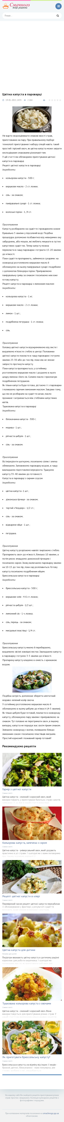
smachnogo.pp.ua (51, 1113)
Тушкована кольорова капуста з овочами (26, 1003)
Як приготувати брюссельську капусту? (26, 1057)
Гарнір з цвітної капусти (16, 789)
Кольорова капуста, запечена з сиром (24, 842)
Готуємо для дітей (9, 954)
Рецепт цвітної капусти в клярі (21, 896)
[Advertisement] (32, 54)
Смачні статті (7, 793)
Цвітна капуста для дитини (18, 950)
